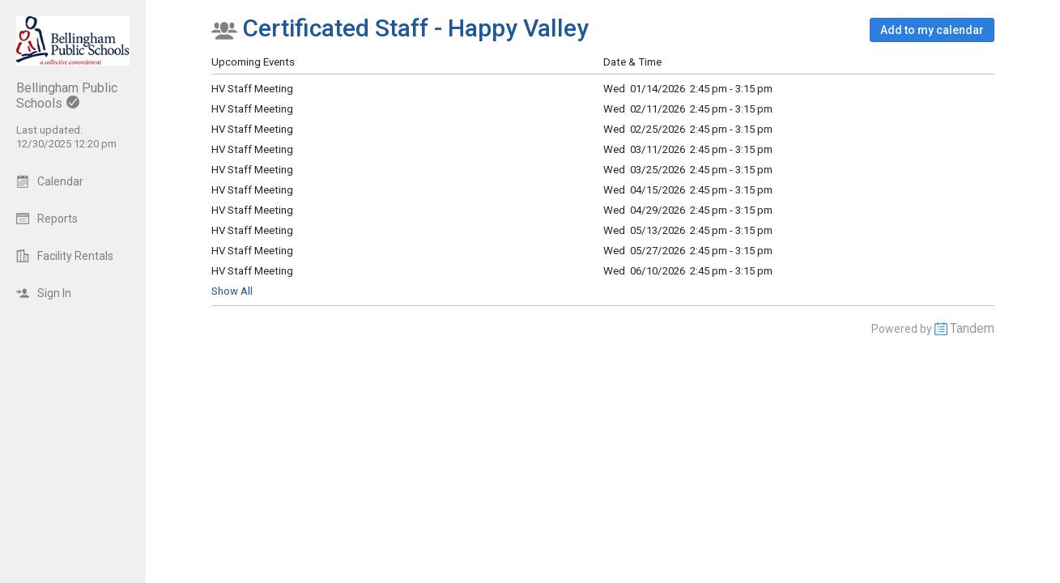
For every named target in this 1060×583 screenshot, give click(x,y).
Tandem (972, 328)
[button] (932, 30)
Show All (232, 291)
